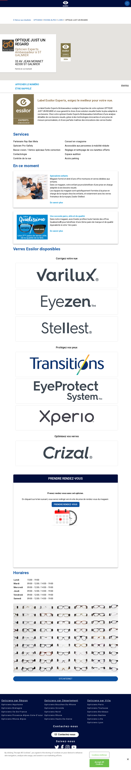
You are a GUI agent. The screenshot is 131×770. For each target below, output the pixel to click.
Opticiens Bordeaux (97, 712)
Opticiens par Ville (99, 700)
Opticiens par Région (14, 700)
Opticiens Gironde (54, 708)
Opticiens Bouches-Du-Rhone (60, 704)
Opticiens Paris (95, 704)
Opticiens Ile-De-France (14, 712)
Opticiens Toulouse (97, 708)
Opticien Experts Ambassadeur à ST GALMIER (28, 52)
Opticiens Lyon (95, 722)
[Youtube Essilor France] (74, 747)
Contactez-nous (65, 734)
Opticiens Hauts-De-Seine (58, 719)
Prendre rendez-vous (65, 504)
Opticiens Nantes (96, 715)
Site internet (65, 679)
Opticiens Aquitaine (12, 704)
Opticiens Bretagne (11, 708)
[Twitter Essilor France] (57, 747)
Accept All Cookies (99, 763)
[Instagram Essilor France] (67, 747)
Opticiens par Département (61, 700)
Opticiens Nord (52, 712)
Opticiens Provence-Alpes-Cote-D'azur (22, 715)
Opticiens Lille (95, 719)
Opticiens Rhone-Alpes (13, 719)
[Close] (128, 759)
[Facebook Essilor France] (62, 747)
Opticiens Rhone (53, 715)
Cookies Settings (99, 755)
